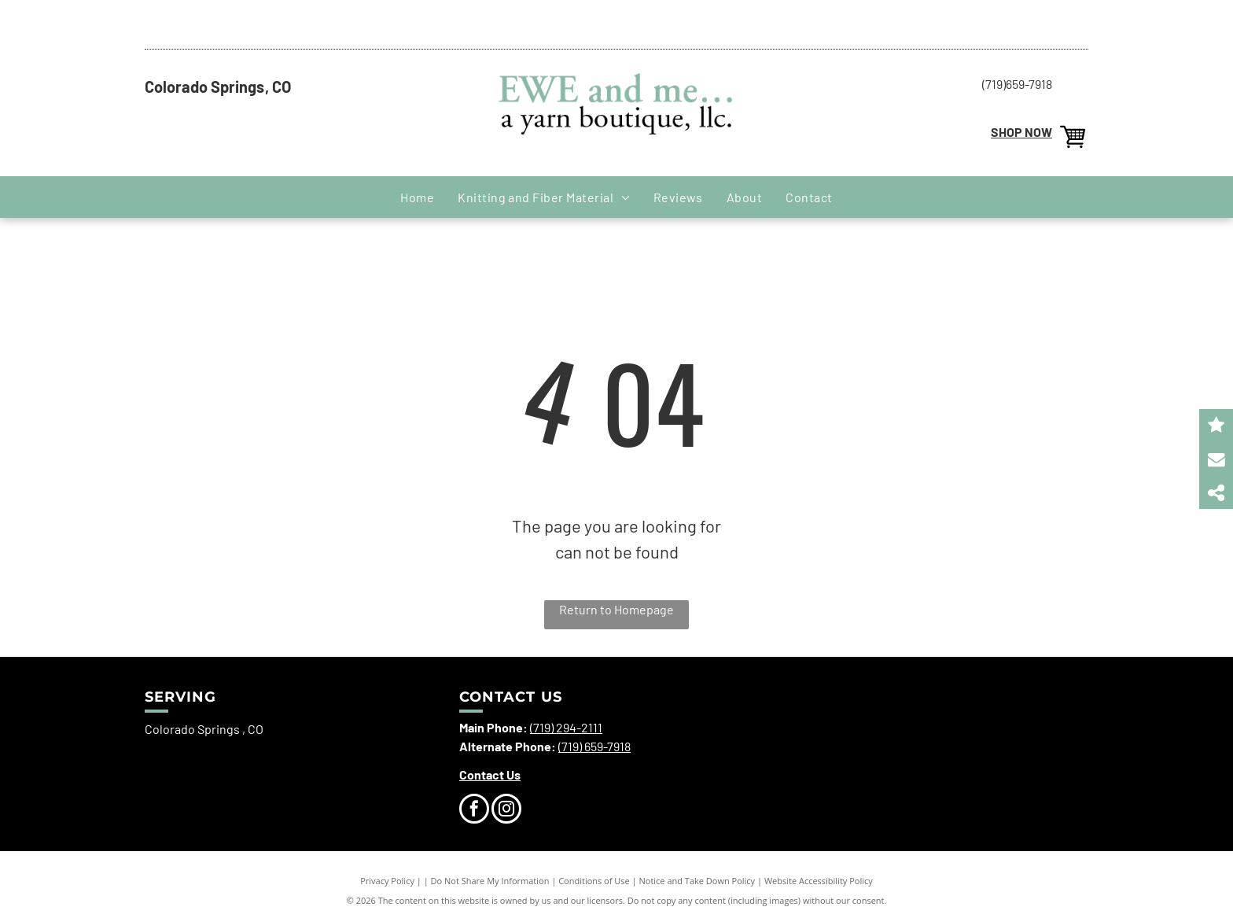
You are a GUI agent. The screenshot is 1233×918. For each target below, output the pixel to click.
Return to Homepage (616, 609)
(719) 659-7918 (594, 746)
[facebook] (474, 811)
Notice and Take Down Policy (697, 881)
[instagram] (506, 811)
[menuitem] (417, 196)
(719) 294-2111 (566, 727)
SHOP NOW (1021, 131)
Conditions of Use (594, 881)
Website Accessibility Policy (818, 881)
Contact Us (490, 774)
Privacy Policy (387, 881)
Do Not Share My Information (490, 881)
